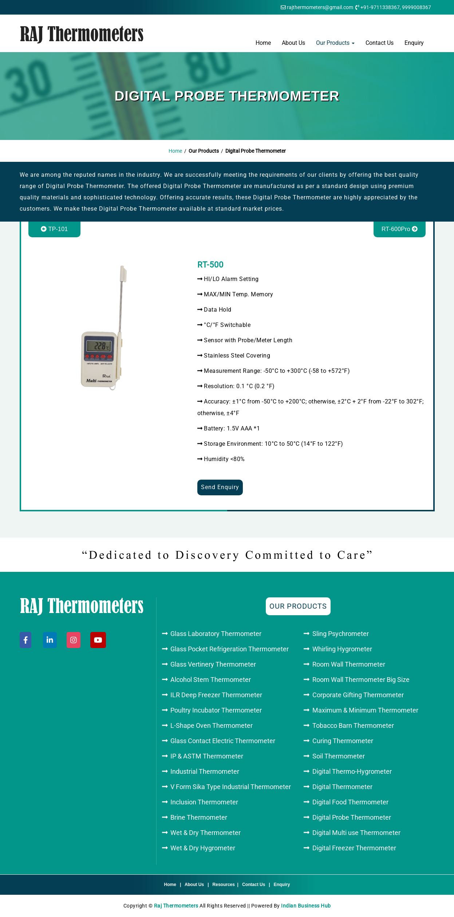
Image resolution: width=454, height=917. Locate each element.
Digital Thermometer (342, 787)
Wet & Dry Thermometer (205, 832)
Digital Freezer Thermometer (354, 848)
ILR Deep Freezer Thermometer (216, 695)
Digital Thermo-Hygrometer (352, 771)
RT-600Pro (400, 229)
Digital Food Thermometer (350, 802)
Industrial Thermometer (204, 771)
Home (263, 42)
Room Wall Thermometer (348, 664)
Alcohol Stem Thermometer (210, 679)
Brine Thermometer (198, 817)
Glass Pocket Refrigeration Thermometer (229, 649)
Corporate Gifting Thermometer (358, 695)
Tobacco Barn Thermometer (353, 725)
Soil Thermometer (338, 756)
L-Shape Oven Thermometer (211, 725)
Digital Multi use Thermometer (356, 832)
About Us (293, 42)
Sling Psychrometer (340, 633)
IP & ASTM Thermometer (206, 756)
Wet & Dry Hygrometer (202, 848)
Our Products (335, 42)
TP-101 (54, 229)
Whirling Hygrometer (342, 649)
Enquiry (414, 42)
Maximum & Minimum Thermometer (365, 710)
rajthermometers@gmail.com (320, 7)
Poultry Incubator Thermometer (216, 710)
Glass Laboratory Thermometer (215, 633)
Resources (224, 884)
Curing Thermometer (342, 741)
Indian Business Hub (306, 906)
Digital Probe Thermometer (351, 817)
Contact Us (380, 42)
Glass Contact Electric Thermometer (222, 741)
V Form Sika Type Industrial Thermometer (230, 787)
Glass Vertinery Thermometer (213, 664)
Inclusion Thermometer (204, 802)
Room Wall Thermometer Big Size (361, 679)
